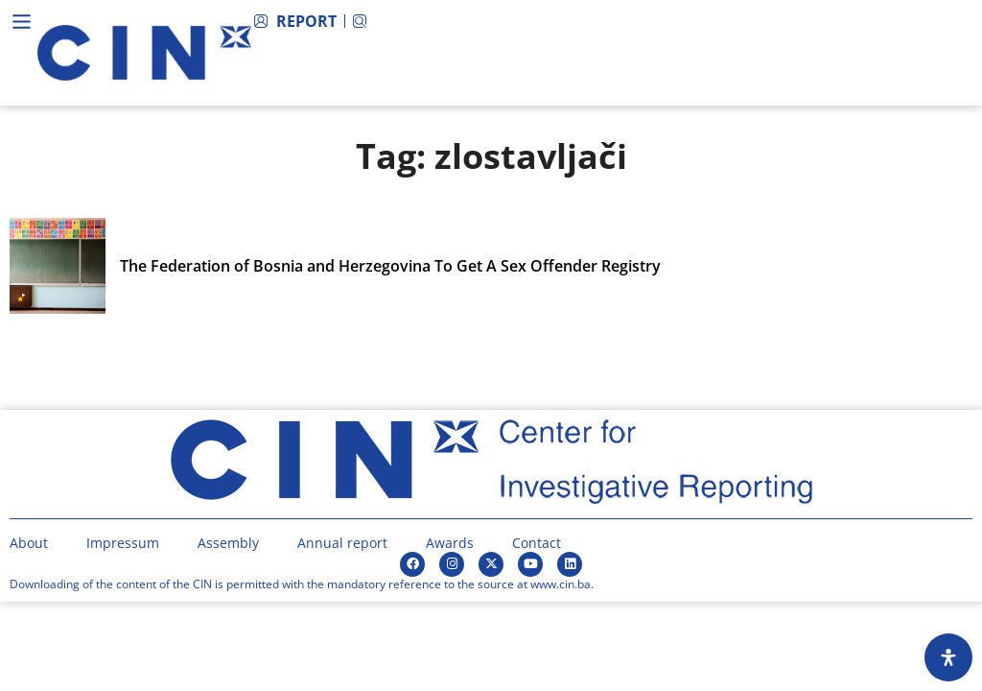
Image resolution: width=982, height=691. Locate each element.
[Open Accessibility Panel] (948, 657)
